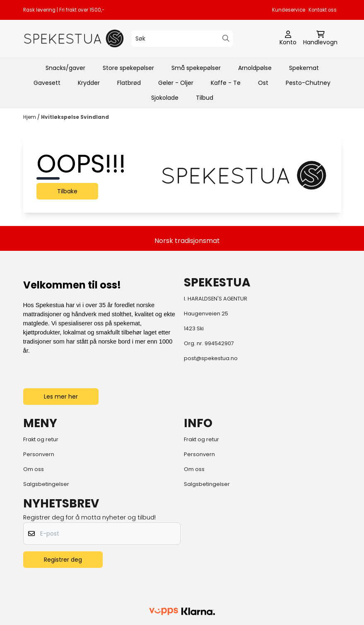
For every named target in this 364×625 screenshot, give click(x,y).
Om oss (33, 469)
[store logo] (74, 38)
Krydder (89, 83)
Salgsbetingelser (46, 484)
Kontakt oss (323, 10)
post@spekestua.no (211, 358)
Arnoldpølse (255, 68)
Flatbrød (129, 83)
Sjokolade (164, 98)
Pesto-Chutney (308, 83)
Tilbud (204, 98)
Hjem (30, 116)
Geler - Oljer (175, 83)
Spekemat (304, 68)
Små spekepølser (196, 68)
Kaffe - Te (226, 83)
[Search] (226, 38)
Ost (263, 83)
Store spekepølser (128, 68)
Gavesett (47, 83)
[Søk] (182, 38)
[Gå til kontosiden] (288, 38)
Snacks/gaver (65, 68)
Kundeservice (288, 10)
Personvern (38, 454)
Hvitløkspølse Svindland (75, 116)
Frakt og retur (40, 439)
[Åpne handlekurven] (320, 38)
